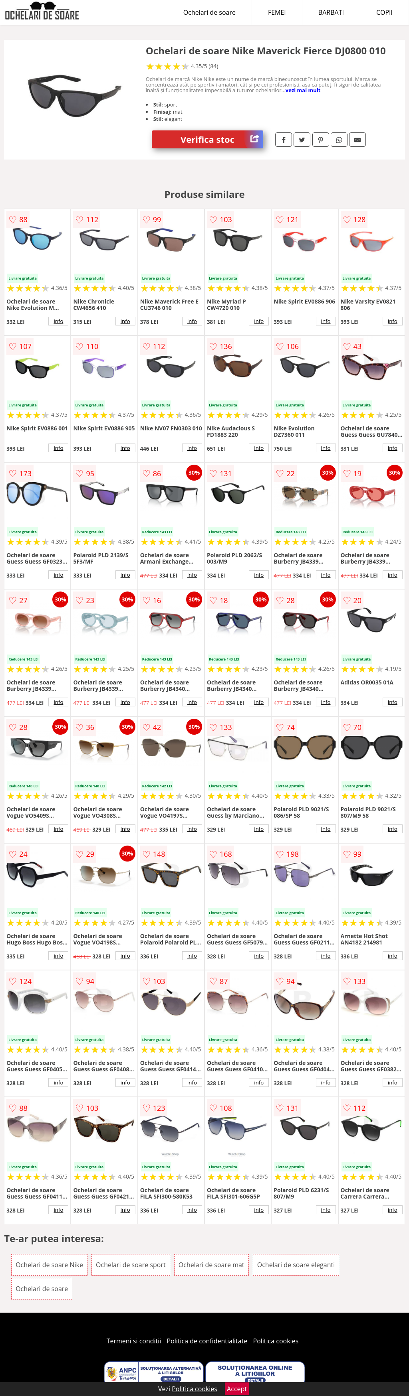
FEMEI (277, 12)
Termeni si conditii (134, 1341)
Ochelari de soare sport (131, 1264)
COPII (384, 12)
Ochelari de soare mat (211, 1264)
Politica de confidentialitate (207, 1341)
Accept (237, 1388)
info (58, 321)
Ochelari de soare (209, 12)
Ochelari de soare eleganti (296, 1264)
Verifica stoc (222, 139)
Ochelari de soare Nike (49, 1264)
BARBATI (331, 12)
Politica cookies (276, 1341)
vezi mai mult (303, 90)
